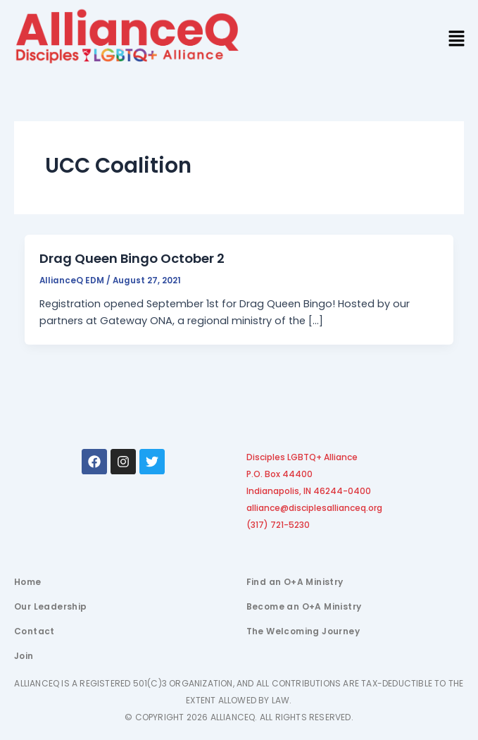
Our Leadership (50, 606)
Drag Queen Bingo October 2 (132, 258)
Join (24, 656)
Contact (34, 631)
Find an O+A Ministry (295, 582)
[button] (457, 39)
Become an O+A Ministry (304, 606)
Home (28, 582)
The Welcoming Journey (303, 631)
